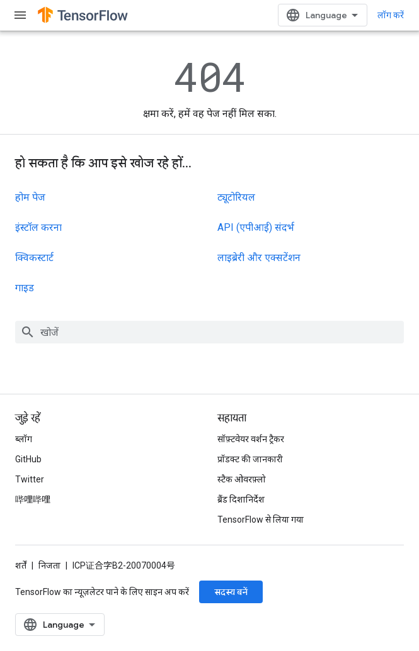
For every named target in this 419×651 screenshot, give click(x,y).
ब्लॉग (23, 439)
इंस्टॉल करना (38, 227)
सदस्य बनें (231, 592)
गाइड (24, 288)
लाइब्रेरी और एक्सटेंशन (259, 258)
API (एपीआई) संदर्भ (255, 227)
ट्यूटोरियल (236, 197)
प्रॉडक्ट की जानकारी (250, 459)
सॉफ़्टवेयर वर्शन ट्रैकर (250, 439)
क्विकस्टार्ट (34, 258)
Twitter (29, 479)
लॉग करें (390, 15)
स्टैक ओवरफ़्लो (241, 479)
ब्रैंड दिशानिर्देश (241, 499)
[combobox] (209, 332)
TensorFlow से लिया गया (260, 520)
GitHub (28, 459)
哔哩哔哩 (32, 499)
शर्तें (20, 565)
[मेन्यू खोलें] (20, 15)
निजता (49, 565)
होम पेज (30, 197)
